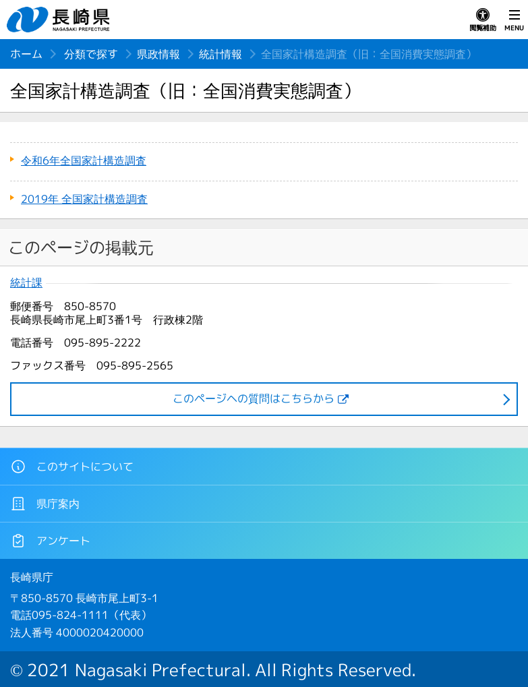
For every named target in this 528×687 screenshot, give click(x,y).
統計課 (26, 282)
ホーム (26, 54)
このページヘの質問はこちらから (253, 398)
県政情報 (158, 54)
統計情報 (220, 54)
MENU (514, 20)
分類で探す (91, 54)
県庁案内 (45, 504)
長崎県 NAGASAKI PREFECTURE (60, 19)
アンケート (50, 541)
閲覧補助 (482, 20)
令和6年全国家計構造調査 (83, 160)
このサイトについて (72, 466)
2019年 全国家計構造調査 (84, 198)
